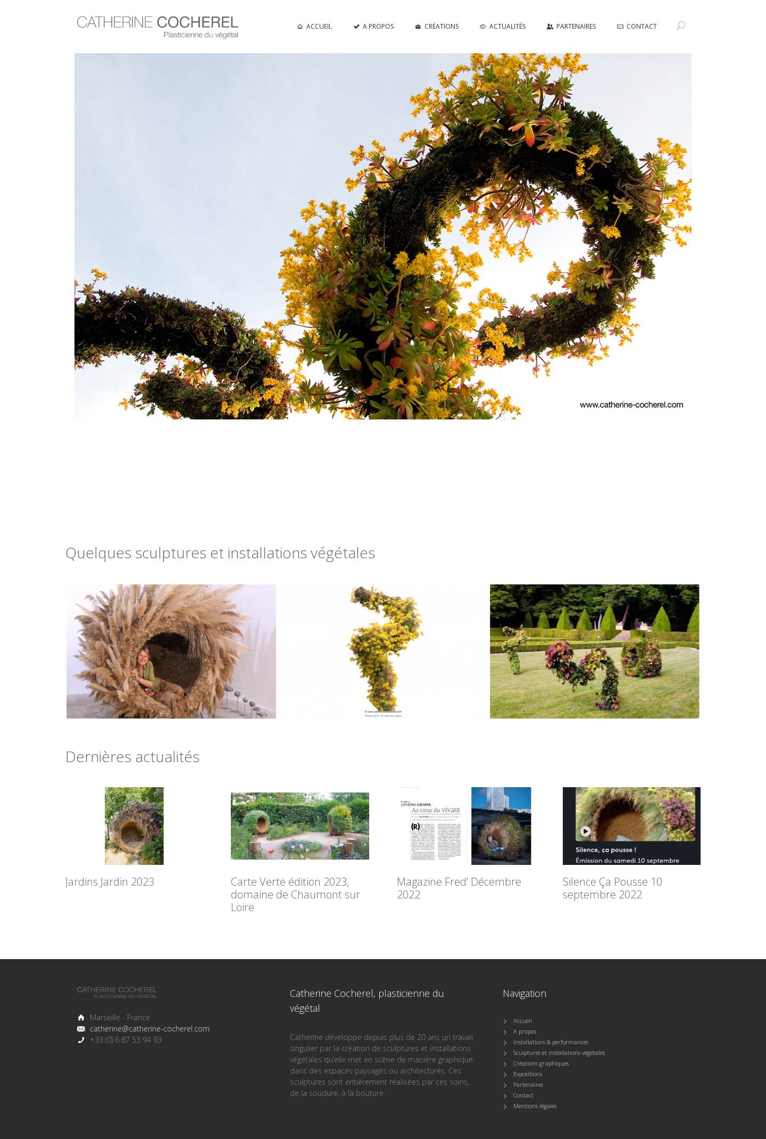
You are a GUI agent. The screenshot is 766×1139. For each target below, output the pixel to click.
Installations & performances (550, 1042)
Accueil (522, 1021)
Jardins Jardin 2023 (109, 881)
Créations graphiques (541, 1063)
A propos (373, 26)
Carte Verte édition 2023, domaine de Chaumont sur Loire (295, 894)
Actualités (503, 26)
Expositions (527, 1074)
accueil (314, 26)
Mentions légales (534, 1106)
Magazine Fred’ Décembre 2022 (459, 888)
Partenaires (571, 26)
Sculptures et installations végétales (559, 1053)
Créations (437, 26)
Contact (637, 26)
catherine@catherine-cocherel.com (150, 1029)
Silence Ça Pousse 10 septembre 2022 (612, 888)
